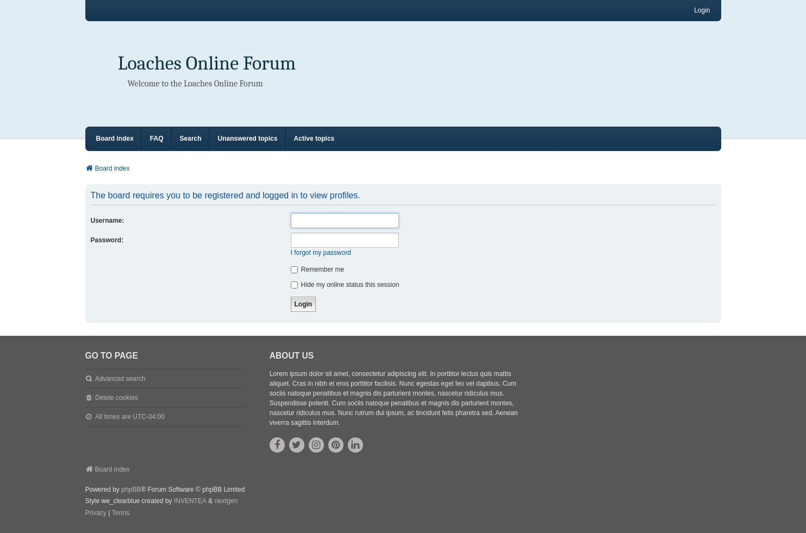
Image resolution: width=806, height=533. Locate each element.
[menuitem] (96, 513)
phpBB (131, 489)
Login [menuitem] (702, 10)
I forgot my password (321, 252)
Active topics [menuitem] (314, 138)
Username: (107, 220)
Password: (107, 240)
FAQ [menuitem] (157, 138)
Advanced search (120, 378)
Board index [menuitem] (115, 138)
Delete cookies (116, 398)
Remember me (318, 269)
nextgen (226, 501)
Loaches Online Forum (207, 63)
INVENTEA (190, 501)
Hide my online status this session (345, 285)
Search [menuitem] (191, 138)
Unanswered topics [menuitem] (248, 138)
